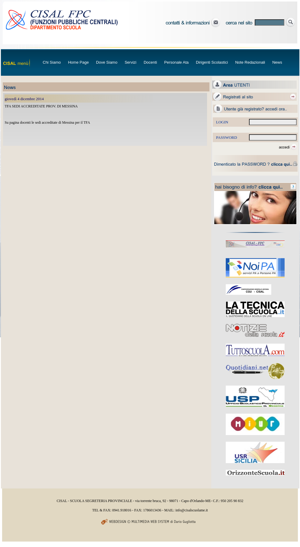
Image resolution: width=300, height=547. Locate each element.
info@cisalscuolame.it (191, 510)
